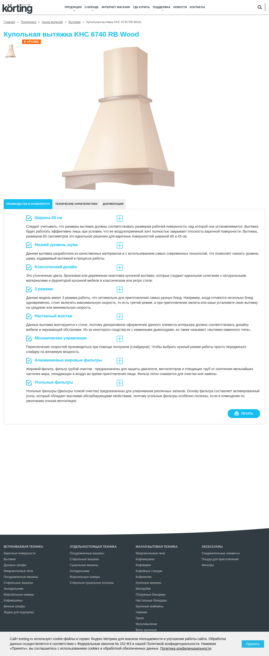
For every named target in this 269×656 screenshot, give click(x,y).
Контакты (197, 7)
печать (247, 413)
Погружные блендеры (151, 594)
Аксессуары (212, 546)
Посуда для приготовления (220, 559)
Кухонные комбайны (150, 606)
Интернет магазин (116, 7)
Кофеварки (143, 565)
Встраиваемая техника (23, 546)
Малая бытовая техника (157, 546)
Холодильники (13, 588)
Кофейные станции (149, 571)
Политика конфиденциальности (185, 648)
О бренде (91, 7)
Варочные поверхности (19, 553)
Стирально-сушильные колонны (92, 583)
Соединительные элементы (221, 553)
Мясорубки (143, 588)
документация (113, 204)
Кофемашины (13, 600)
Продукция (73, 7)
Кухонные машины (148, 583)
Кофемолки (144, 577)
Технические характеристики (76, 204)
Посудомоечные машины (21, 577)
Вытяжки (10, 559)
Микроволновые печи (18, 571)
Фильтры (208, 565)
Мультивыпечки (146, 624)
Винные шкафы (14, 606)
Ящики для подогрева (19, 612)
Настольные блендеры (151, 600)
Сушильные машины (84, 565)
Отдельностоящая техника (93, 546)
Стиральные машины (18, 583)
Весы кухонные (146, 630)
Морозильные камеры (19, 594)
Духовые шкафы (15, 565)
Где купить (141, 7)
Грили (140, 618)
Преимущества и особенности (28, 204)
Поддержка (161, 7)
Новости (180, 7)
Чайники (141, 612)
